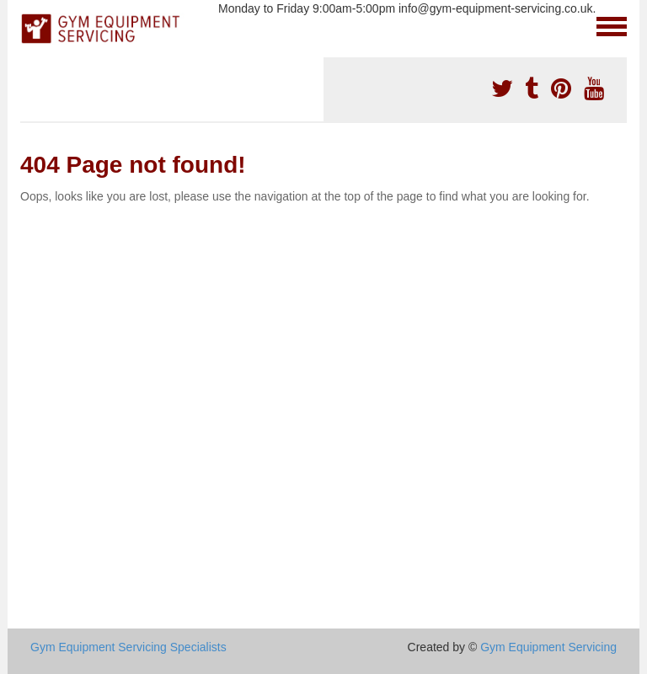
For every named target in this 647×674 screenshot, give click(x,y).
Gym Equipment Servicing (548, 647)
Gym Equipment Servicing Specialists (128, 647)
